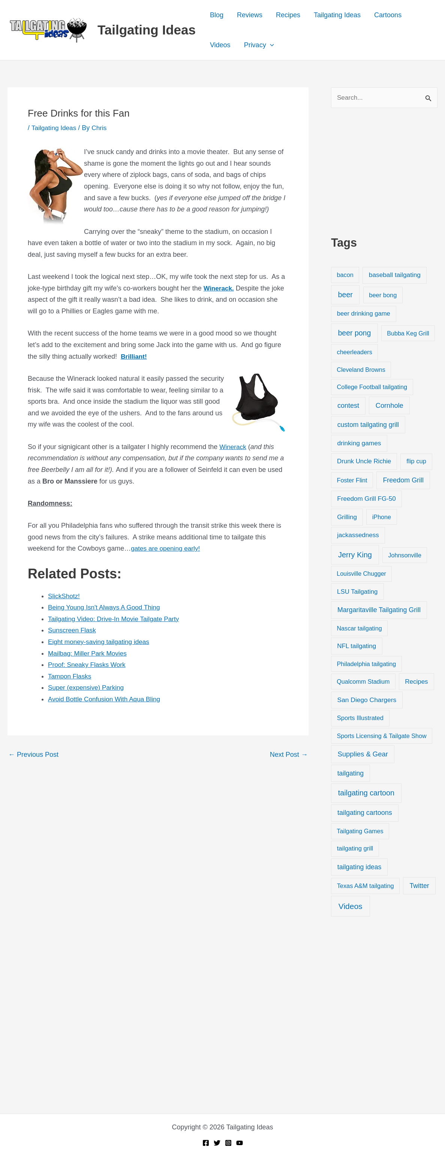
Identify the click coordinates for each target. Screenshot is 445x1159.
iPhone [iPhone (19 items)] (381, 517)
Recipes (288, 15)
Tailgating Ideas (146, 29)
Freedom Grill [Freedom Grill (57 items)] (403, 480)
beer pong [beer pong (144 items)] (354, 333)
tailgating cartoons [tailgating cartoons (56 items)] (364, 813)
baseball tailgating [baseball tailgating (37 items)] (395, 275)
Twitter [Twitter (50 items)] (419, 886)
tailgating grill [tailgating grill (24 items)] (355, 848)
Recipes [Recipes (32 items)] (416, 682)
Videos (220, 45)
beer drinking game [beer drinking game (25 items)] (363, 314)
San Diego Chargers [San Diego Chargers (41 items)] (367, 700)
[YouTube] (239, 1143)
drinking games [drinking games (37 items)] (359, 443)
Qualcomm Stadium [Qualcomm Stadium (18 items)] (363, 681)
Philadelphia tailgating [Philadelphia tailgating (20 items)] (366, 664)
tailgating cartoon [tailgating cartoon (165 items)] (366, 793)
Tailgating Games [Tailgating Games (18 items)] (360, 831)
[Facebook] (205, 1143)
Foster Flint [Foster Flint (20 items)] (352, 480)
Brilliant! (134, 356)
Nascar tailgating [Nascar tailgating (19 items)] (359, 628)
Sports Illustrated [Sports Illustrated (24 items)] (360, 718)
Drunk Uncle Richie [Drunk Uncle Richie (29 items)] (364, 462)
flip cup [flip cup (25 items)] (416, 462)
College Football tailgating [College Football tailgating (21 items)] (372, 387)
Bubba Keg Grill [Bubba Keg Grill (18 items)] (408, 333)
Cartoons (388, 15)
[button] (270, 45)
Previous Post (33, 754)
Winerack (233, 447)
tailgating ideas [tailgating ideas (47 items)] (359, 867)
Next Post (289, 754)
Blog (216, 15)
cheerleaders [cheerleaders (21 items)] (354, 352)
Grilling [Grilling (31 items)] (347, 517)
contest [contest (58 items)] (348, 406)
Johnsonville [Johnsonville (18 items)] (404, 556)
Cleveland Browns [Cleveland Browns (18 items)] (361, 370)
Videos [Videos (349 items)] (351, 906)
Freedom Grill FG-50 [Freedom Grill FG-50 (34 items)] (366, 499)
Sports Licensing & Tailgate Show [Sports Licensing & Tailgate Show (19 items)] (381, 736)
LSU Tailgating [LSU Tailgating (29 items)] (357, 592)
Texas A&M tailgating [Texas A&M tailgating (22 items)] (365, 886)
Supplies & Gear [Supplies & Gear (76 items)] (363, 755)
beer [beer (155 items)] (345, 295)
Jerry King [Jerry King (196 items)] (355, 555)
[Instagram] (228, 1143)
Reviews (249, 15)
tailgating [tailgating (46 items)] (350, 773)
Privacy (259, 45)
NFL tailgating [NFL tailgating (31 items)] (356, 646)
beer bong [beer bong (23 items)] (383, 295)
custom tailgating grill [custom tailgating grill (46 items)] (368, 425)
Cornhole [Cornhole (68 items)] (389, 406)
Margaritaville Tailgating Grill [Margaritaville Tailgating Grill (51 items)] (379, 610)
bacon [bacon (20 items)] (345, 275)
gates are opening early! (167, 548)
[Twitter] (217, 1143)
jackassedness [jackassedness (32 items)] (358, 535)
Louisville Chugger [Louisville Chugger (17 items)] (361, 574)
